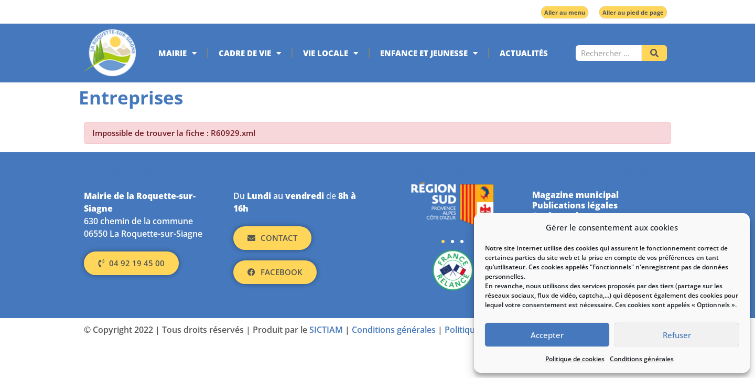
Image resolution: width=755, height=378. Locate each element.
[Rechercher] (654, 53)
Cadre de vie (250, 53)
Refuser (677, 335)
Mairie (177, 53)
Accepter (547, 335)
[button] (443, 241)
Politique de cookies (575, 358)
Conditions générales (642, 358)
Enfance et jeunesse (429, 53)
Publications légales (575, 205)
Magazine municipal (575, 195)
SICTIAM (326, 329)
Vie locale (330, 53)
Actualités (524, 53)
